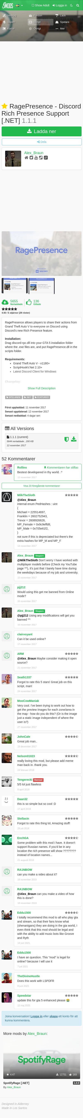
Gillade (37, 304)
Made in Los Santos (14, 1108)
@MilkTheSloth (27, 560)
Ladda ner (41, 131)
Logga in (37, 1016)
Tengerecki (24, 779)
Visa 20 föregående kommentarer (41, 485)
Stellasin (23, 818)
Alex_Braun (33, 153)
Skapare (39, 555)
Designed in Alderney (15, 1104)
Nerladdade (16, 304)
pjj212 (21, 587)
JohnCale (23, 736)
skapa (54, 1016)
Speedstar (24, 995)
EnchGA (23, 838)
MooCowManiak (28, 700)
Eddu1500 (24, 912)
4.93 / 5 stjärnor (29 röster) (16, 313)
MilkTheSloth (26, 495)
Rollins (22, 467)
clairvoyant (24, 634)
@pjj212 (22, 615)
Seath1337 (24, 677)
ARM (20, 653)
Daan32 (22, 799)
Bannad (38, 780)
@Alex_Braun (26, 499)
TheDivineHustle (28, 976)
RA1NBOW (24, 869)
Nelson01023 (26, 756)
